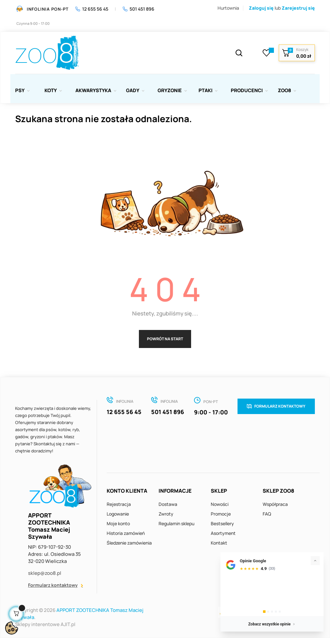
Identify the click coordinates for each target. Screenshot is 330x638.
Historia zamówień (126, 533)
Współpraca (275, 504)
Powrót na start (165, 339)
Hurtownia (228, 8)
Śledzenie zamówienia (129, 543)
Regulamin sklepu (176, 523)
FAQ (267, 514)
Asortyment (223, 533)
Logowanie (118, 514)
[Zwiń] (315, 560)
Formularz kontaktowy (53, 585)
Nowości (219, 504)
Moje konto (118, 523)
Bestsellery (222, 523)
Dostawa (168, 504)
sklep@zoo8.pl (44, 573)
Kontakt (219, 543)
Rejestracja (119, 504)
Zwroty (166, 514)
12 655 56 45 (91, 9)
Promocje (221, 514)
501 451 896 (138, 9)
